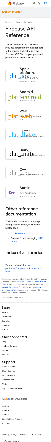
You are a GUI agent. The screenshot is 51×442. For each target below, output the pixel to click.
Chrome (5, 410)
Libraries (5, 325)
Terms (4, 435)
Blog (4, 341)
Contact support (9, 366)
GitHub (5, 329)
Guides (5, 312)
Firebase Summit (9, 346)
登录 (46, 3)
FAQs (4, 384)
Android (5, 406)
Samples (5, 321)
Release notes (8, 379)
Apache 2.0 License (10, 287)
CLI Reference (18, 233)
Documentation (12, 12)
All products (7, 423)
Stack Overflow (8, 371)
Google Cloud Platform (12, 419)
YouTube (5, 354)
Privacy (13, 435)
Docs (18, 22)
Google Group (8, 375)
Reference (28, 22)
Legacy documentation (12, 388)
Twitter (5, 350)
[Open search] (34, 3)
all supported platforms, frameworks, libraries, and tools (23, 268)
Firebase (8, 22)
